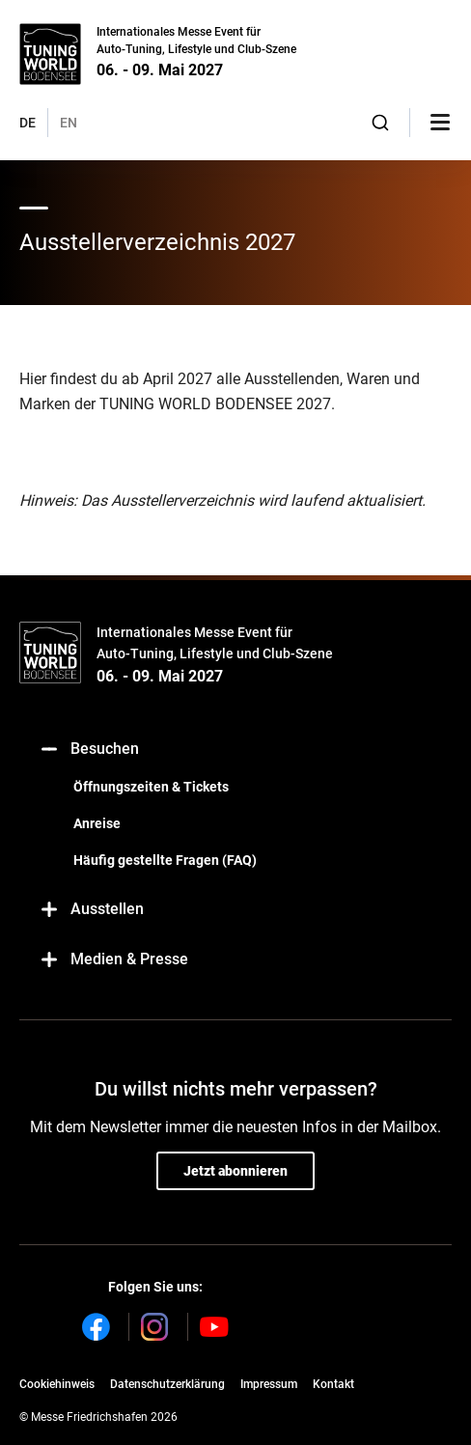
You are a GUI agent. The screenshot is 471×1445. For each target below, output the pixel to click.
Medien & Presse (113, 960)
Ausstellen (91, 910)
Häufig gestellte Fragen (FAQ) (165, 860)
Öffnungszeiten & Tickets (151, 786)
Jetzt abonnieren (235, 1171)
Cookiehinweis (57, 1384)
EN (68, 122)
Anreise (97, 823)
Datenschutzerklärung (167, 1384)
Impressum (268, 1384)
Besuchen (89, 749)
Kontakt (333, 1384)
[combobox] (380, 122)
